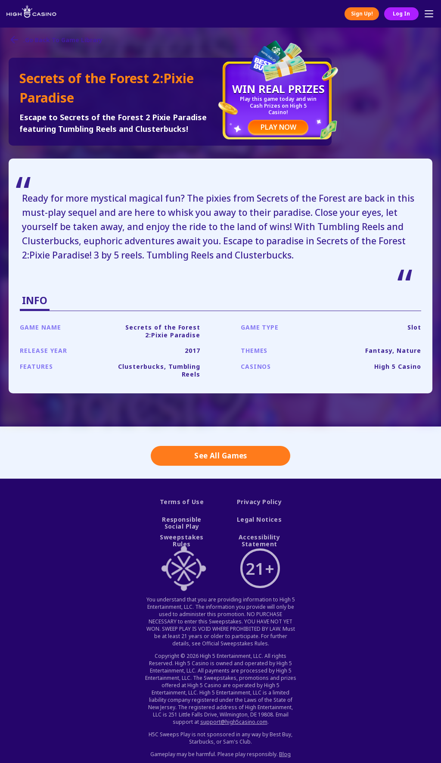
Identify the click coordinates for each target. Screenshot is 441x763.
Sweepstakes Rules (182, 541)
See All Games (220, 456)
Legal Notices (259, 519)
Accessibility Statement (259, 541)
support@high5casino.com (233, 722)
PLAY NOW (278, 127)
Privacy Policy (259, 502)
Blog (285, 754)
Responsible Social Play (182, 523)
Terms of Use (182, 502)
